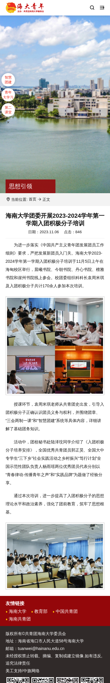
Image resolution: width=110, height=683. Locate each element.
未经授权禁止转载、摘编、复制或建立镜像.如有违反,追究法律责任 (54, 660)
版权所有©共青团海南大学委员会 (36, 634)
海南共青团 (20, 619)
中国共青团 (67, 611)
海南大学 (17, 611)
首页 (32, 199)
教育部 (41, 611)
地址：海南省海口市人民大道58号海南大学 (45, 641)
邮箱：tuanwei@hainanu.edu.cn (35, 648)
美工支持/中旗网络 (23, 670)
